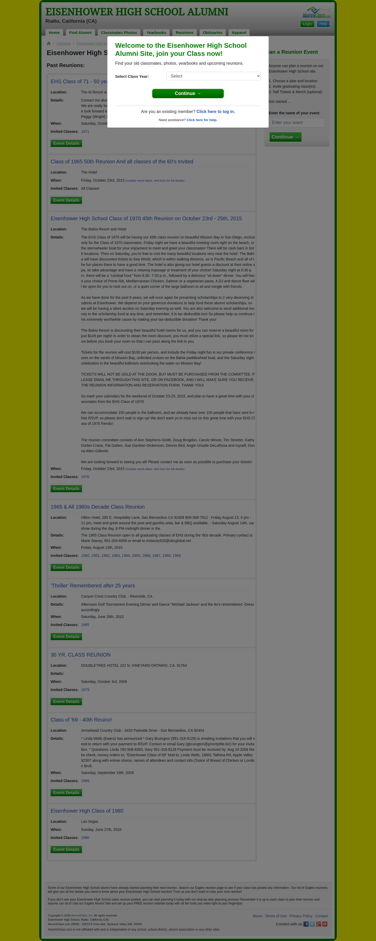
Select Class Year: (132, 76)
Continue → (188, 93)
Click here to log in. (215, 111)
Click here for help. (202, 120)
